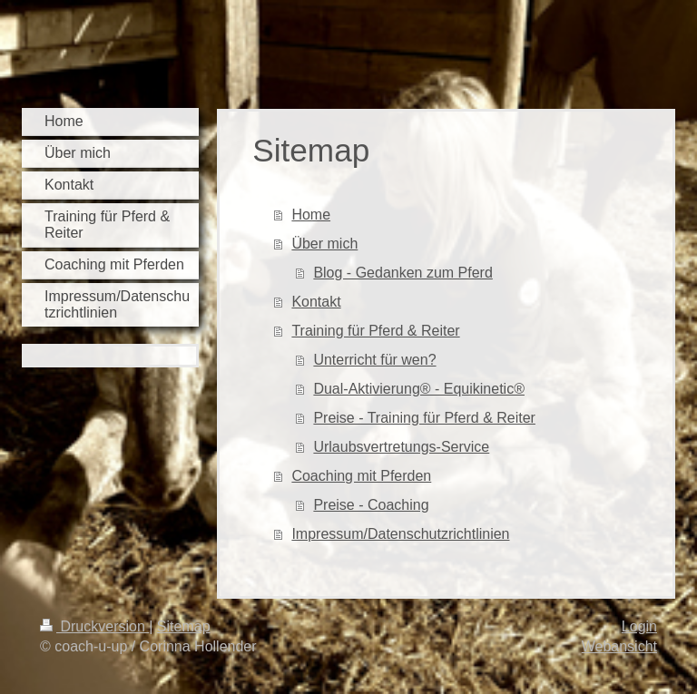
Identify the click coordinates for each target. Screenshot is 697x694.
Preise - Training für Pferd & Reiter (424, 417)
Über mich (324, 243)
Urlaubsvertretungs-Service (401, 447)
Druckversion (94, 626)
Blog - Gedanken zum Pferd (402, 272)
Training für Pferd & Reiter (375, 330)
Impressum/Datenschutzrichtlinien (400, 534)
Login (639, 626)
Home (310, 214)
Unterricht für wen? (374, 359)
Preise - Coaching (370, 505)
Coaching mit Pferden (361, 476)
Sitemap (184, 626)
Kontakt (315, 301)
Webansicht (619, 646)
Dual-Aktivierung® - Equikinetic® (419, 388)
